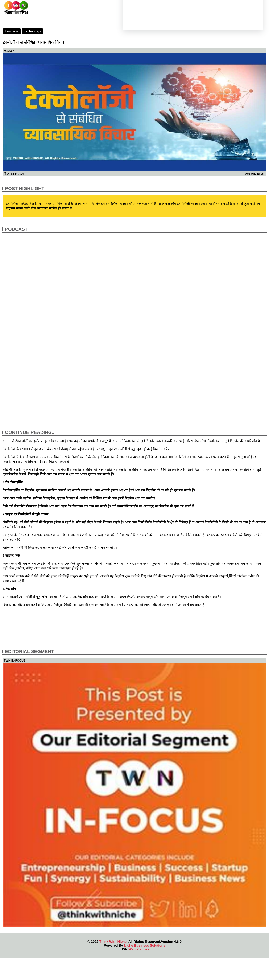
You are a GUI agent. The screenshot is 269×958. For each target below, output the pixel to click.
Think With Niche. (113, 941)
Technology (32, 31)
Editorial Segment (29, 651)
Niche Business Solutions (144, 945)
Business (11, 31)
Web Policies (138, 949)
